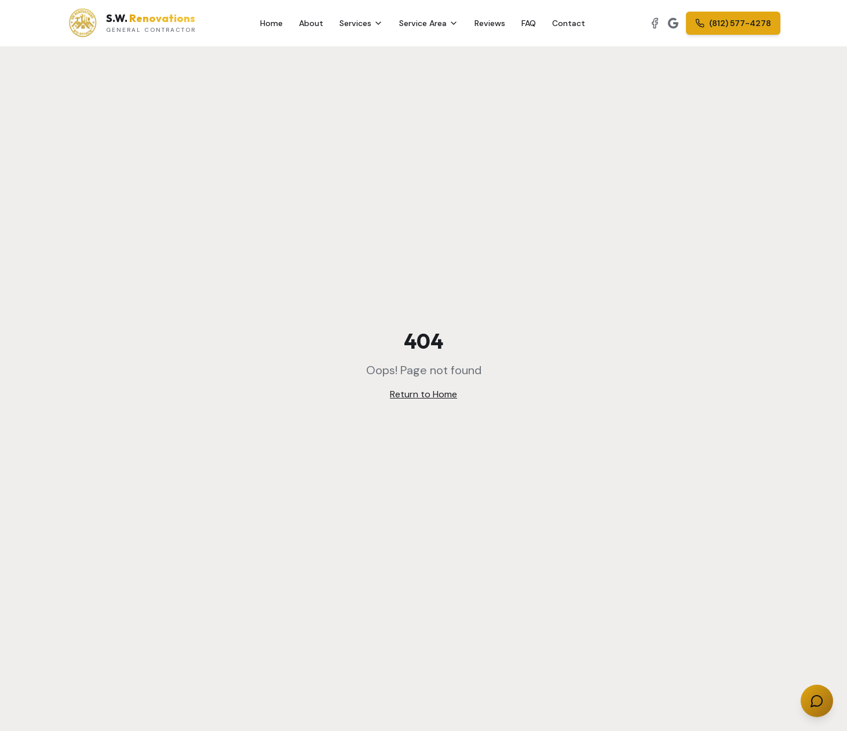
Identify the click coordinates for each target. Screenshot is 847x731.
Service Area (428, 23)
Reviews (489, 23)
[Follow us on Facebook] (654, 23)
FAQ (528, 23)
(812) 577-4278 (733, 23)
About (311, 23)
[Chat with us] (817, 701)
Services (361, 23)
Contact (568, 23)
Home (271, 23)
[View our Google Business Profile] (673, 23)
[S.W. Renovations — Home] (131, 23)
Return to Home (423, 394)
